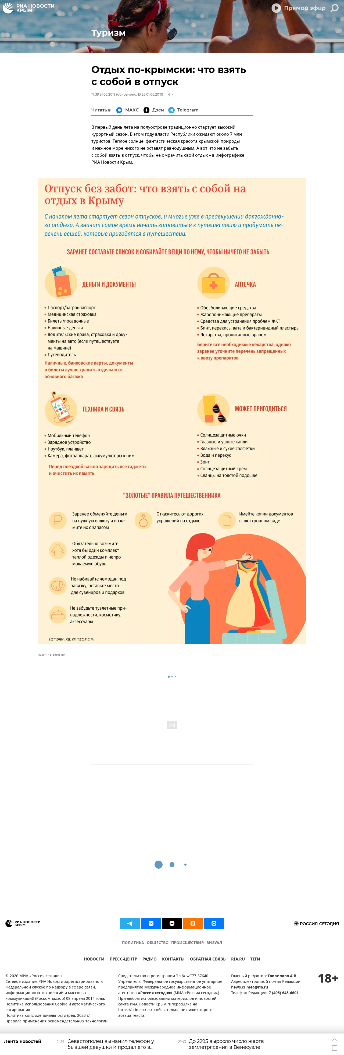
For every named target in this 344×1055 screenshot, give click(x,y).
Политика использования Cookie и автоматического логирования (55, 1007)
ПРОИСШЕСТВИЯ (187, 943)
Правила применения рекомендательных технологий (56, 1021)
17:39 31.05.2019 (103, 94)
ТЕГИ (255, 960)
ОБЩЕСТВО (158, 943)
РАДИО (149, 960)
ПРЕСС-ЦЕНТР (123, 960)
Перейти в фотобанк (51, 655)
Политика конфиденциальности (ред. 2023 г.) (47, 1016)
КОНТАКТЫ (173, 960)
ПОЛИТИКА (133, 943)
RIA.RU (238, 960)
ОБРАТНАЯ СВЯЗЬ (208, 960)
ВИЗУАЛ (214, 943)
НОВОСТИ (94, 960)
